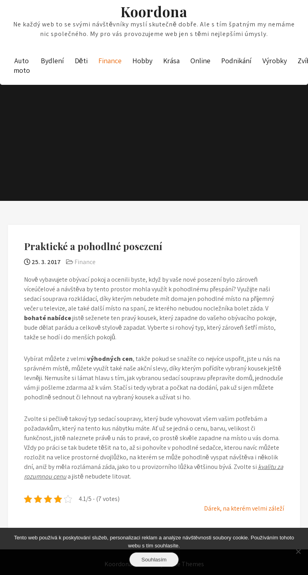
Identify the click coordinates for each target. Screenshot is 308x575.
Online (200, 60)
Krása (171, 60)
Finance (110, 60)
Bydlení (52, 60)
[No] (298, 551)
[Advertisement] (154, 119)
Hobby (142, 60)
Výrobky (274, 60)
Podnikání (236, 60)
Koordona (154, 11)
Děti (81, 60)
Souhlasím (154, 560)
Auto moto (22, 65)
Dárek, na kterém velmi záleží (244, 508)
